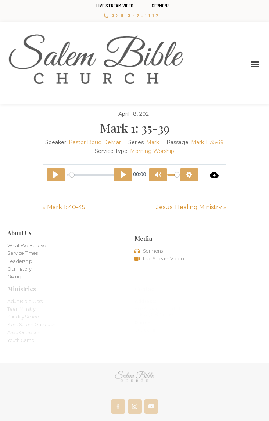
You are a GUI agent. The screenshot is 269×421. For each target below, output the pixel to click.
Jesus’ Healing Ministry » (191, 207)
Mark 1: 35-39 (207, 142)
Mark (152, 142)
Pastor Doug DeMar (95, 142)
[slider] (98, 174)
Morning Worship (152, 151)
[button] (255, 64)
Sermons (161, 5)
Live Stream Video (114, 5)
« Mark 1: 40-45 (64, 207)
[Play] (56, 174)
